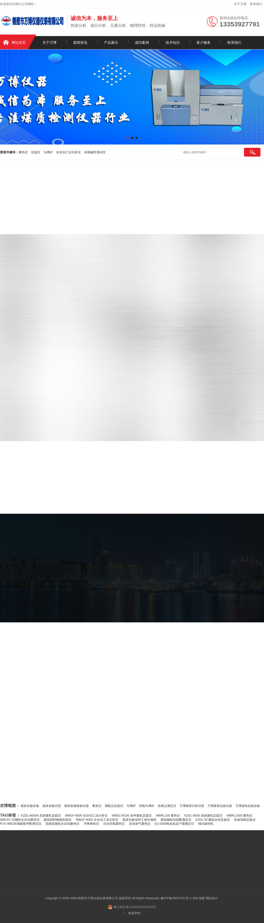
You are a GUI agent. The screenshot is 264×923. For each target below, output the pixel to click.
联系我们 (256, 4)
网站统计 (212, 898)
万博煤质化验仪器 (219, 806)
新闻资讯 (80, 42)
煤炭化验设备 (30, 806)
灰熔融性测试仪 (95, 152)
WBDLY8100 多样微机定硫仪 (132, 815)
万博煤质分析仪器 (192, 806)
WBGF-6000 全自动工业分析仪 (97, 819)
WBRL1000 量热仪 (239, 815)
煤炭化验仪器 (51, 806)
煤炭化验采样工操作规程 (139, 819)
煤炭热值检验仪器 (76, 806)
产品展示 (111, 42)
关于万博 (240, 4)
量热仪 (23, 152)
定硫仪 (35, 152)
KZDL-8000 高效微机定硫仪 (203, 815)
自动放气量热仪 (139, 823)
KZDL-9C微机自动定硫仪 (213, 819)
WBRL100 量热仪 (168, 815)
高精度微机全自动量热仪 (62, 823)
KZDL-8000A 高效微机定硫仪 (41, 815)
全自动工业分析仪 (68, 152)
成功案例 (142, 42)
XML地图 (198, 898)
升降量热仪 (91, 823)
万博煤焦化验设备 (247, 806)
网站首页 (19, 42)
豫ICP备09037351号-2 (176, 898)
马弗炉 (48, 152)
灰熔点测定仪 (167, 806)
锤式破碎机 (206, 823)
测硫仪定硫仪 (114, 806)
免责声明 (134, 913)
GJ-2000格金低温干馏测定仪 (174, 823)
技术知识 (173, 42)
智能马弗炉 (146, 806)
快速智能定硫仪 (245, 819)
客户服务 (203, 42)
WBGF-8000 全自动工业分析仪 (86, 815)
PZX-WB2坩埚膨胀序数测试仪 (20, 823)
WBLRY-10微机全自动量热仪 (20, 819)
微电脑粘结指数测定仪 (176, 819)
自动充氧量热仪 (114, 823)
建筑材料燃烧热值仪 (58, 819)
